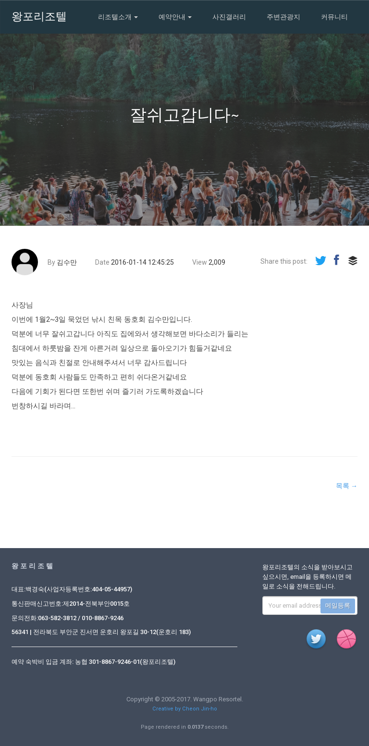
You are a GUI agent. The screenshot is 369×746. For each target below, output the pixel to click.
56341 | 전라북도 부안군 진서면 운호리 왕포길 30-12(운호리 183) (101, 632)
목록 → (346, 485)
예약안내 (175, 17)
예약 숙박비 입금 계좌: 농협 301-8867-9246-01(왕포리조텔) (93, 661)
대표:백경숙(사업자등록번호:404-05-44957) (72, 589)
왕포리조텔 (39, 16)
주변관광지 (283, 17)
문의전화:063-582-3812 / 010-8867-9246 (67, 618)
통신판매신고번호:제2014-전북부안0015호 (71, 603)
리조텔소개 (118, 17)
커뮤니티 (334, 17)
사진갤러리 (229, 17)
